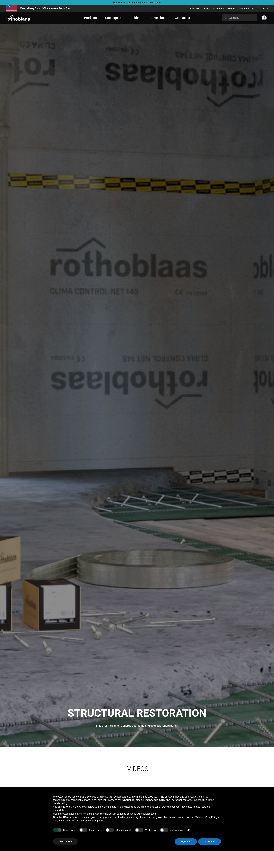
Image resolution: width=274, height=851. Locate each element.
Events (231, 8)
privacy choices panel (91, 820)
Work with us (246, 8)
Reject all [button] (185, 841)
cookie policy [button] (60, 803)
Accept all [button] (209, 841)
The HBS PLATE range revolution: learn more (137, 2)
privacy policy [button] (172, 796)
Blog (206, 8)
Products (90, 18)
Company (218, 8)
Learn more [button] (65, 841)
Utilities (134, 18)
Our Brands (194, 8)
